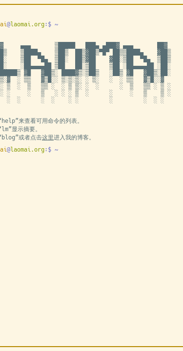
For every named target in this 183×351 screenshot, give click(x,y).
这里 (48, 137)
